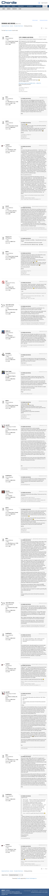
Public (21, 6)
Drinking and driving (8, 23)
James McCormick (9, 304)
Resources (38, 6)
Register (15, 8)
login (7, 30)
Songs (8, 6)
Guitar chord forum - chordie (7, 25)
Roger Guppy (8, 371)
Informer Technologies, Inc (31, 878)
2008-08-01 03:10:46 (43, 145)
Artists (13, 6)
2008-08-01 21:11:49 (43, 425)
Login (20, 8)
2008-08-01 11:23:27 (43, 281)
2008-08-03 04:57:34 (43, 845)
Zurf (6, 281)
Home (4, 6)
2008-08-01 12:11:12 (43, 305)
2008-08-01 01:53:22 (43, 121)
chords (45, 892)
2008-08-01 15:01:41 (43, 331)
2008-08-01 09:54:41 (43, 252)
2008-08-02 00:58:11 (43, 603)
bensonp (7, 491)
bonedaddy (8, 353)
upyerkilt (7, 425)
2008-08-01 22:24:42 (43, 491)
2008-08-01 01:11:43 (43, 97)
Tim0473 (7, 145)
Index (4, 8)
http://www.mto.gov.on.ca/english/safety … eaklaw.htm (30, 83)
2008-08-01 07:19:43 (43, 237)
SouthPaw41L (8, 475)
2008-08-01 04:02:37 (27, 206)
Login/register (44, 2)
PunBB (18, 878)
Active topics (35, 20)
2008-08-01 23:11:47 (43, 508)
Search (8, 8)
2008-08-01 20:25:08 (43, 401)
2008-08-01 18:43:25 (43, 371)
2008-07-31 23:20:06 (43, 37)
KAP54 (7, 36)
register (10, 30)
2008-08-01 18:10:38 (43, 353)
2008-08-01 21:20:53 (43, 475)
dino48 (7, 206)
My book (30, 6)
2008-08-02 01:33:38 (43, 633)
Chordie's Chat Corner (18, 25)
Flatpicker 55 (8, 236)
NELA (6, 97)
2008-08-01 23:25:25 (28, 538)
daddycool (7, 331)
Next (46, 28)
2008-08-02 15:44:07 (28, 755)
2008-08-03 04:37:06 (43, 794)
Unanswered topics (43, 20)
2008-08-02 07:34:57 (43, 692)
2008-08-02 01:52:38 (26, 664)
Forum (45, 6)
